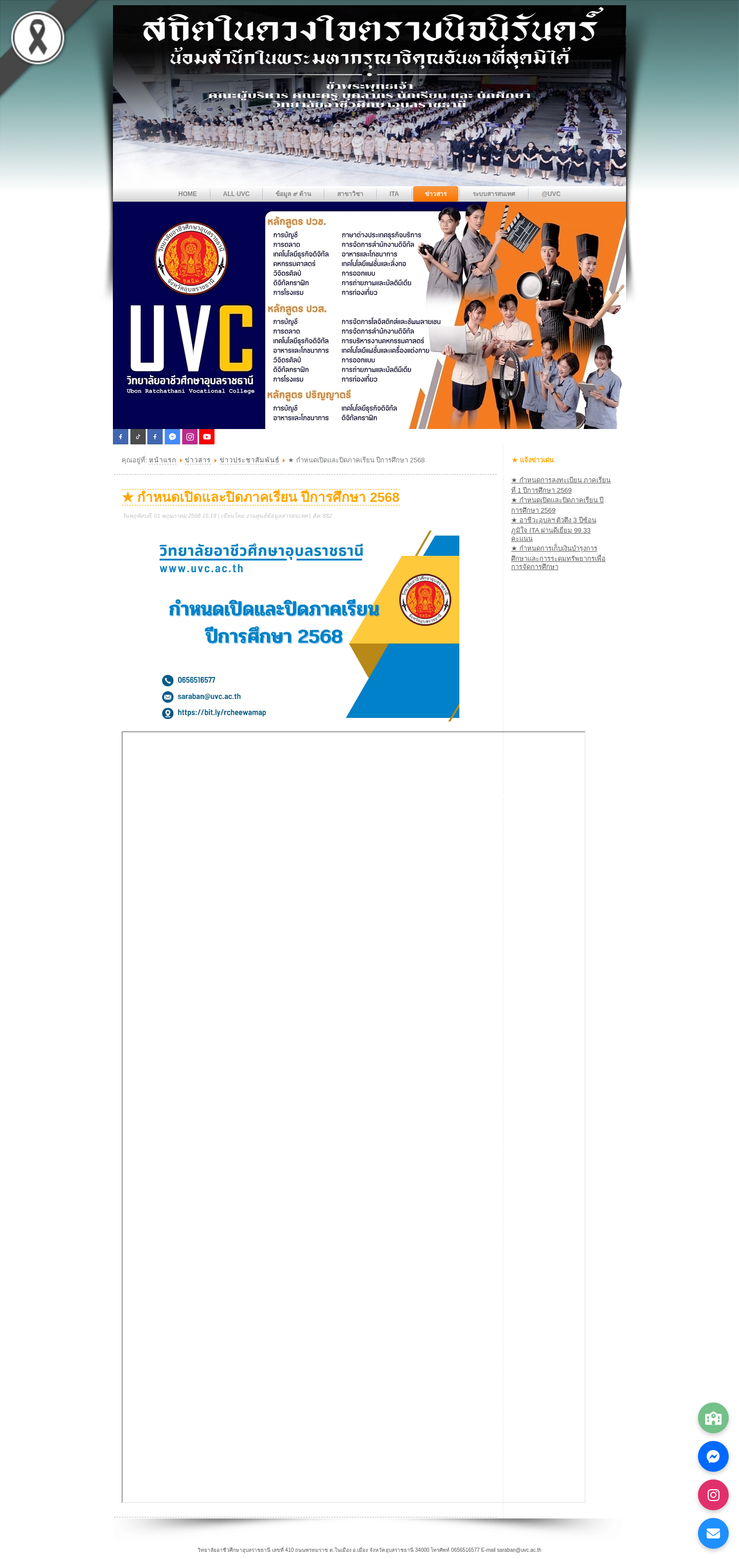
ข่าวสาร (198, 460)
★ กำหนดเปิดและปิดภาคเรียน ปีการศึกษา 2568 (261, 497)
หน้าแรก (163, 460)
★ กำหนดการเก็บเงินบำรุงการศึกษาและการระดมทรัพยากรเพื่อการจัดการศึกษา (558, 557)
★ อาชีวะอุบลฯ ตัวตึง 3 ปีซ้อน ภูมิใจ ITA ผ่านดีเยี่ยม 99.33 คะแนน (553, 529)
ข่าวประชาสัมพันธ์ (250, 460)
